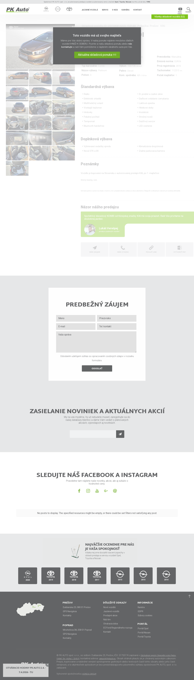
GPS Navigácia (70, 611)
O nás (115, 10)
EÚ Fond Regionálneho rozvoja (117, 628)
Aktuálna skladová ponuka (97, 55)
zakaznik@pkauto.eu (107, 659)
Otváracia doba (110, 623)
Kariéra (125, 10)
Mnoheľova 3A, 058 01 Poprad (77, 630)
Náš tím (107, 619)
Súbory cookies (145, 615)
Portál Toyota (144, 636)
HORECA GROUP (89, 674)
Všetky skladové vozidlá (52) (169, 16)
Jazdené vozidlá (90, 10)
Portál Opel (143, 628)
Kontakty (67, 615)
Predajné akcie (110, 615)
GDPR (140, 611)
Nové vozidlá (109, 607)
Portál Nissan (144, 632)
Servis (105, 10)
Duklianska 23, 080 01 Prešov (77, 607)
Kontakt (137, 10)
